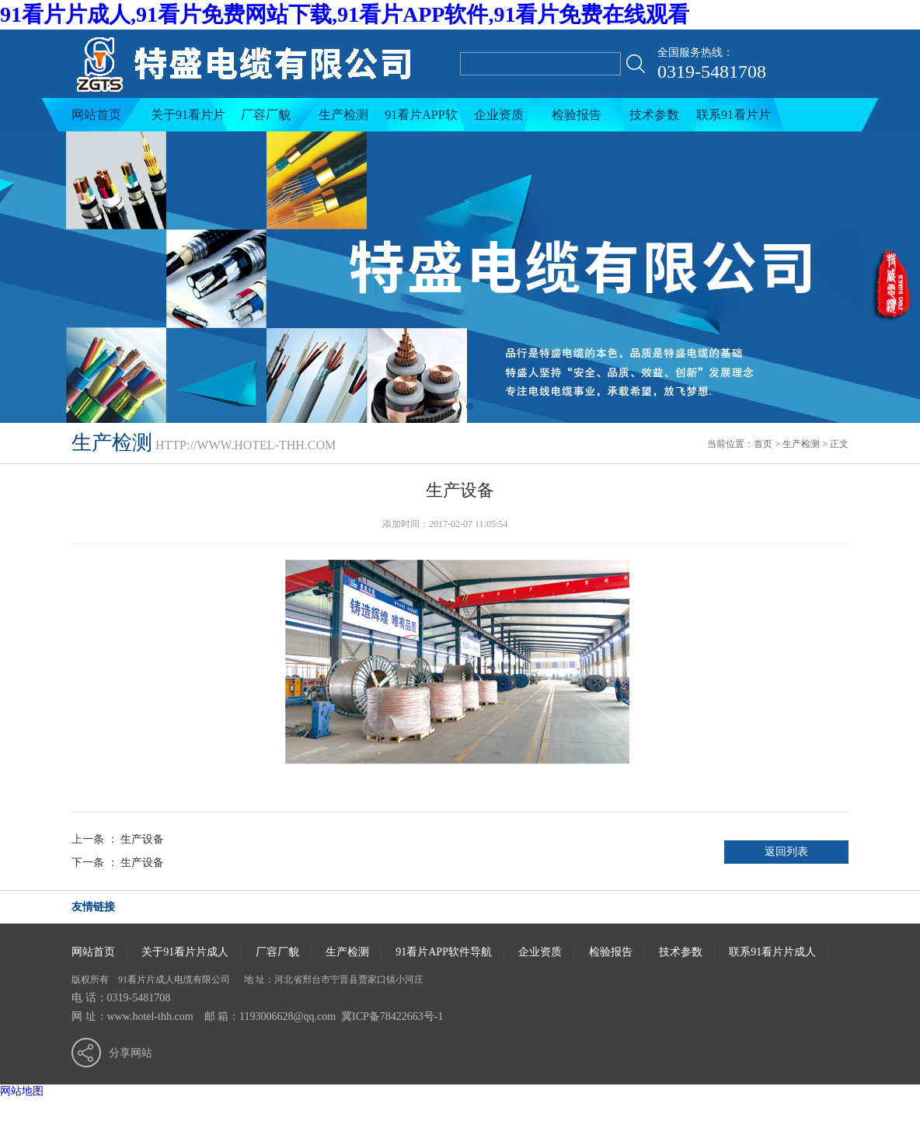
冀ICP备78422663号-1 (392, 1016)
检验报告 (576, 114)
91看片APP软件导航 (421, 119)
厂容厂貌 (266, 114)
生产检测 (343, 114)
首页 (763, 443)
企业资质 (499, 114)
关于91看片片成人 (188, 119)
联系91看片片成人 (733, 119)
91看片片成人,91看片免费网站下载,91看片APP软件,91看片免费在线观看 (344, 14)
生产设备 (142, 839)
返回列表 (786, 851)
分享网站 (130, 1053)
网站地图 (22, 1091)
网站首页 (96, 114)
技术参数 (654, 114)
